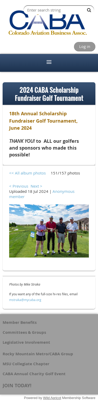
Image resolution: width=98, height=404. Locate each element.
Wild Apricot (52, 398)
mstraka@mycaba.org (25, 300)
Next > (36, 186)
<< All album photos (27, 173)
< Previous (18, 186)
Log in (84, 46)
